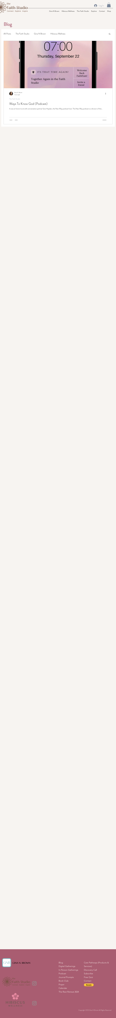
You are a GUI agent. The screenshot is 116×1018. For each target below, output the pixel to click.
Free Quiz (88, 977)
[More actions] (106, 93)
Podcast (63, 973)
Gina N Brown (40, 33)
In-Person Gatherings (68, 970)
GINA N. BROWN (21, 962)
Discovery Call (90, 970)
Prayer (62, 984)
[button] (109, 5)
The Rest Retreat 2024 (69, 992)
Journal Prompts (66, 977)
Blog (61, 962)
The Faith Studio (22, 33)
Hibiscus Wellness (57, 33)
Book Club (63, 981)
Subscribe (89, 973)
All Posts (7, 33)
